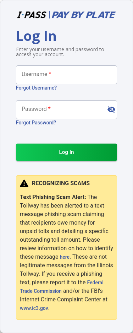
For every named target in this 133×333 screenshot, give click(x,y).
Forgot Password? (36, 122)
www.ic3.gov (34, 308)
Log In (66, 152)
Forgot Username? (36, 88)
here (65, 257)
